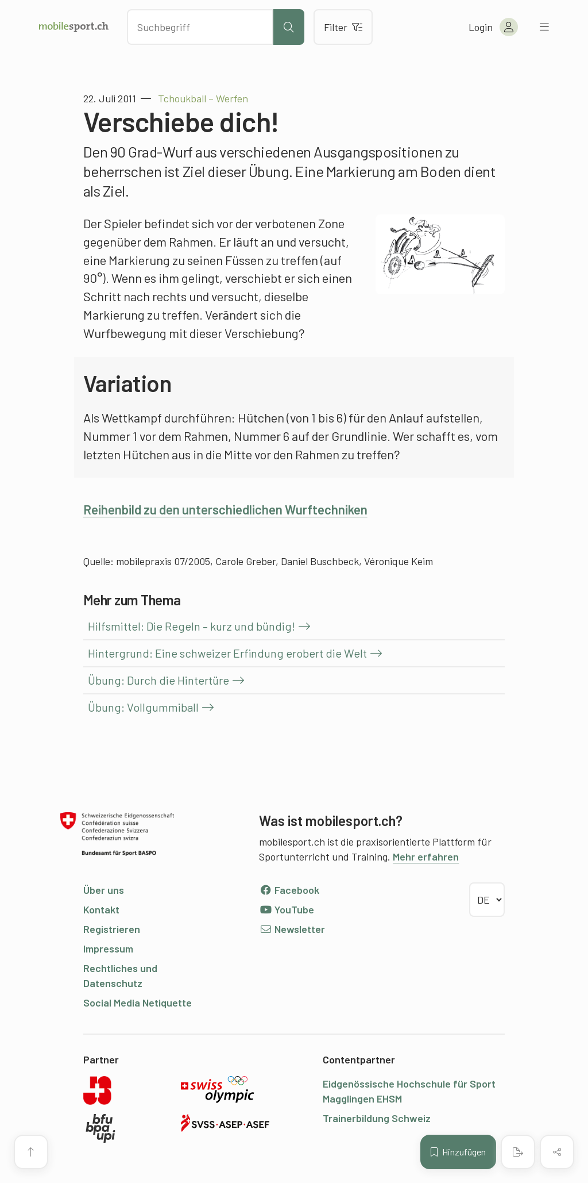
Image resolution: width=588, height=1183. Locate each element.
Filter (343, 27)
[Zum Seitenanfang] (31, 1152)
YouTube (286, 909)
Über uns (103, 890)
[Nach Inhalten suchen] (200, 27)
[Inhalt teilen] (557, 1152)
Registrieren (111, 929)
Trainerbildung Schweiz (377, 1118)
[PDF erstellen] (518, 1152)
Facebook (289, 890)
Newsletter (292, 929)
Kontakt (101, 909)
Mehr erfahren (426, 856)
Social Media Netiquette (137, 1002)
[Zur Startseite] (74, 27)
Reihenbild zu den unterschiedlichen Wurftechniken (225, 509)
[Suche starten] (288, 27)
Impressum (108, 948)
